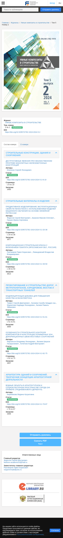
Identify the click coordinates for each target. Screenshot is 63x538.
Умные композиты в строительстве (35, 23)
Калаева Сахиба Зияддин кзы (43, 303)
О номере (24, 144)
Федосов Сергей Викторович (19, 218)
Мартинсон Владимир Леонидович (21, 342)
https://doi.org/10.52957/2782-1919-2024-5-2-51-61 (27, 317)
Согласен (55, 530)
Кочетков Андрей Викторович (32, 344)
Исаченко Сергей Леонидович (19, 170)
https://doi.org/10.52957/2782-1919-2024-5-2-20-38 (27, 230)
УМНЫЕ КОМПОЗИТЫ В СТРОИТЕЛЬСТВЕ (23, 123)
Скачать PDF (40, 442)
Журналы (15, 23)
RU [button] (60, 3)
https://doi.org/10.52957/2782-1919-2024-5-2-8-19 (26, 180)
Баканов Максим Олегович (43, 218)
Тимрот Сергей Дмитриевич (18, 303)
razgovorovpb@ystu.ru (13, 470)
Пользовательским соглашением (30, 534)
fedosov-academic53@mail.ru (15, 462)
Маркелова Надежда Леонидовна (21, 305)
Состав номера (10, 144)
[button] (3, 3)
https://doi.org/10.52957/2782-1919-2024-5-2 (22, 132)
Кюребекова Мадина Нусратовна (20, 394)
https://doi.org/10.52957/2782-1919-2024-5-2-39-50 (27, 264)
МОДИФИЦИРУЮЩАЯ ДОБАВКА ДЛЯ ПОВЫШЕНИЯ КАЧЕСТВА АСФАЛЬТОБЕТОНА (28, 297)
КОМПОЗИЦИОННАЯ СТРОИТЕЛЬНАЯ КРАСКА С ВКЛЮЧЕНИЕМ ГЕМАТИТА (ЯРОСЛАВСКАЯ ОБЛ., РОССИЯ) (31, 246)
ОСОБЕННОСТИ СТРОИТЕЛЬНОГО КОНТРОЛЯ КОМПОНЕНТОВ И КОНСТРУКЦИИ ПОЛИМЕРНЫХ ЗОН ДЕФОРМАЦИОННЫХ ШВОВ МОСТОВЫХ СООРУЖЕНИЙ (30, 334)
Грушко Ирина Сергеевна (17, 220)
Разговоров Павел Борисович (19, 252)
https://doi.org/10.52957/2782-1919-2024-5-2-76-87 (27, 404)
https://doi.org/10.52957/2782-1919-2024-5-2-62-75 (27, 353)
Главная (5, 23)
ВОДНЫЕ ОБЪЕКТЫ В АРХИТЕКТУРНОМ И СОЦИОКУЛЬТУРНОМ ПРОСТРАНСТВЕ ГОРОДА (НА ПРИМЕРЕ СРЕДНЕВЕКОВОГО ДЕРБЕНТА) (28, 387)
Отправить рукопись (50, 10)
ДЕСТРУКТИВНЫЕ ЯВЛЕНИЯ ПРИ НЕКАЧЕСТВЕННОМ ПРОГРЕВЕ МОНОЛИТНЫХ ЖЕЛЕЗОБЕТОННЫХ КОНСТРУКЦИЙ (29, 163)
